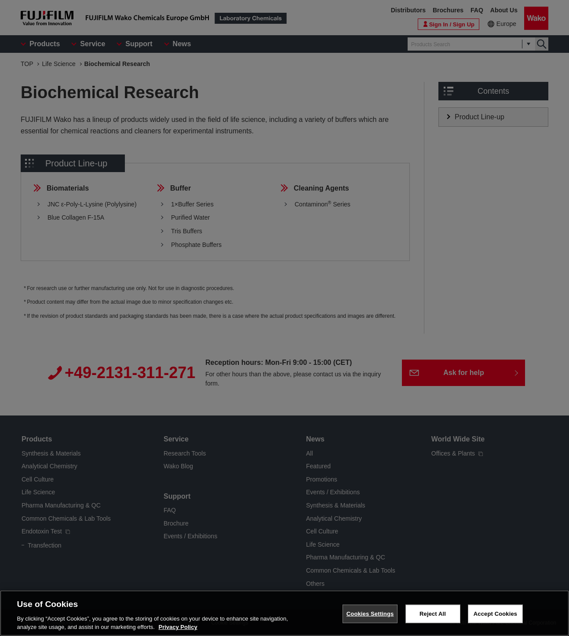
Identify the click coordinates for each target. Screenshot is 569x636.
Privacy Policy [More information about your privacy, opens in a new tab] (177, 627)
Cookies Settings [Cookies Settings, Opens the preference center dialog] (370, 613)
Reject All (432, 613)
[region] (284, 613)
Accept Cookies (495, 613)
